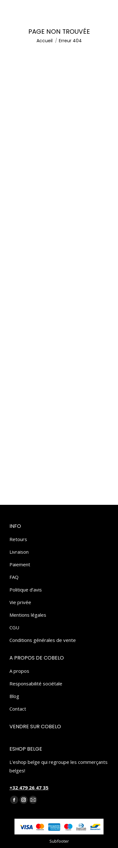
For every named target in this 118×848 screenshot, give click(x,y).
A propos (19, 671)
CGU (14, 627)
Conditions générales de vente (42, 640)
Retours (18, 539)
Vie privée (20, 602)
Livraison (19, 552)
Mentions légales (27, 615)
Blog (14, 696)
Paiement (19, 564)
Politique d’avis (25, 589)
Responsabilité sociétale (35, 683)
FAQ (14, 577)
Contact (17, 709)
